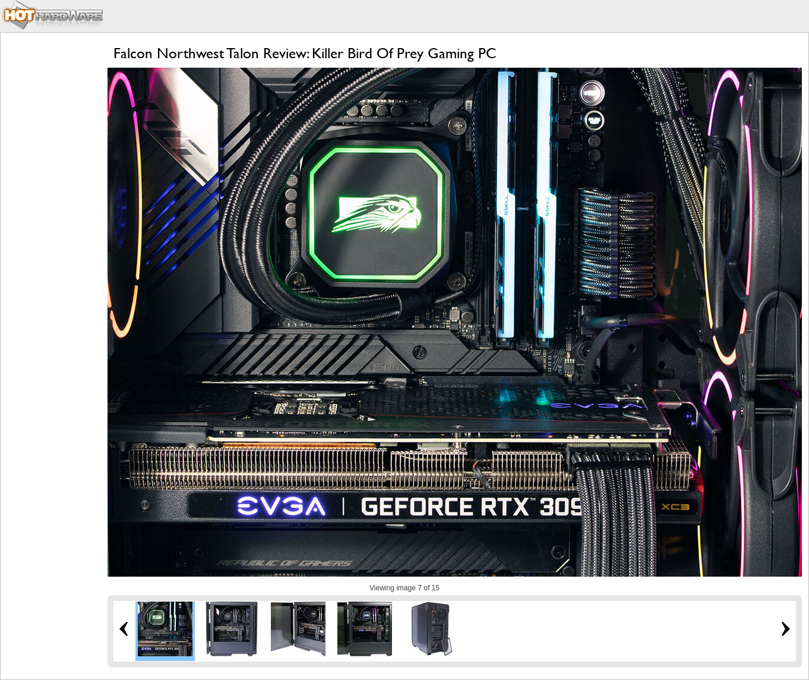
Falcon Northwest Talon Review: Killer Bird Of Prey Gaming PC (305, 53)
